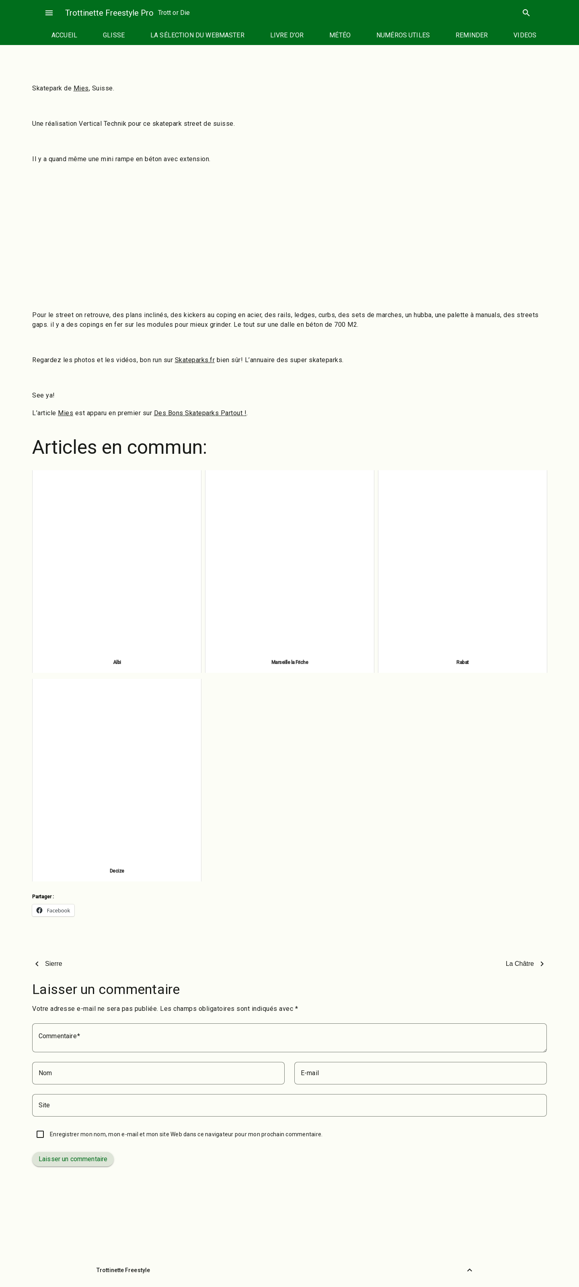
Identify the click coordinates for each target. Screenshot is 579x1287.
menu (49, 13)
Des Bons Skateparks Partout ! (200, 413)
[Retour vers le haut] (469, 1270)
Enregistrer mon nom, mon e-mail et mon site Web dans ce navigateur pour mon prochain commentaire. (186, 1134)
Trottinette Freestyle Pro (109, 13)
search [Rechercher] (526, 13)
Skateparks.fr (195, 360)
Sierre (53, 963)
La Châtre (520, 963)
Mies (81, 88)
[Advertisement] (289, 246)
